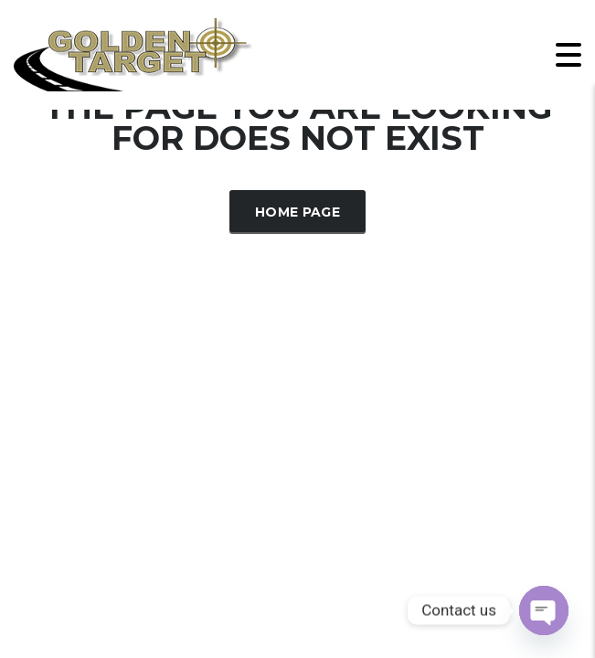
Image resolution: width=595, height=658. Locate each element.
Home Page (297, 212)
